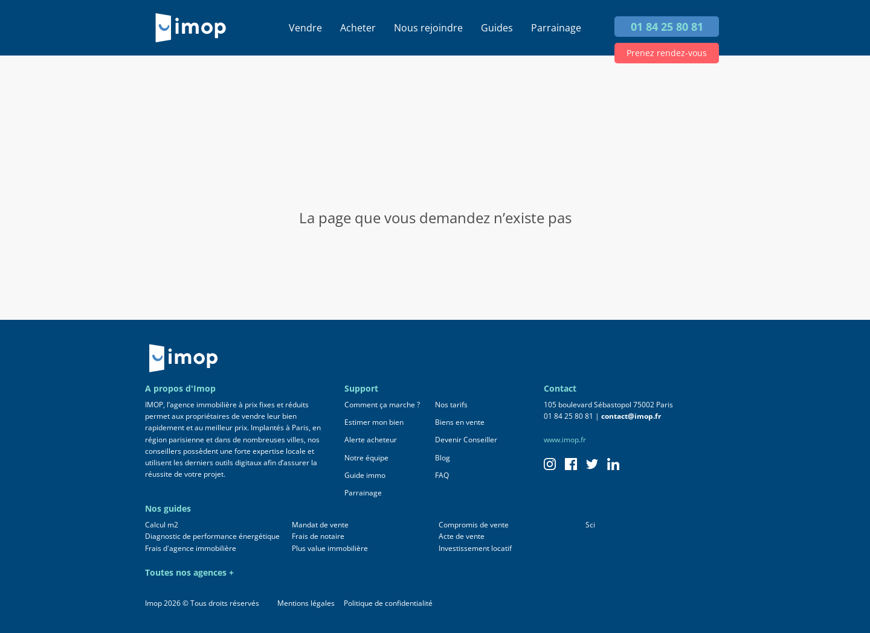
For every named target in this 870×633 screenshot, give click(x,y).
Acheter (358, 27)
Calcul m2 (161, 525)
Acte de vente (462, 536)
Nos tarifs (451, 404)
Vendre (305, 27)
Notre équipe (366, 458)
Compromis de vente (474, 525)
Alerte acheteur (370, 439)
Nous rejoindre (428, 27)
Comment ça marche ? (382, 404)
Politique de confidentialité (388, 603)
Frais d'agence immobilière (190, 548)
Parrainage (556, 27)
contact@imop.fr (631, 416)
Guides (497, 27)
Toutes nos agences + (189, 572)
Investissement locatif (475, 548)
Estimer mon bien (374, 422)
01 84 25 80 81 (667, 26)
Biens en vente (460, 422)
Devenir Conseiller (466, 439)
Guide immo (364, 475)
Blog (442, 458)
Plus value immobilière (330, 548)
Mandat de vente (320, 525)
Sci (590, 525)
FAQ (442, 475)
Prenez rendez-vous (667, 53)
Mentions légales (306, 603)
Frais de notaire (318, 536)
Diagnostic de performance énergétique (212, 536)
